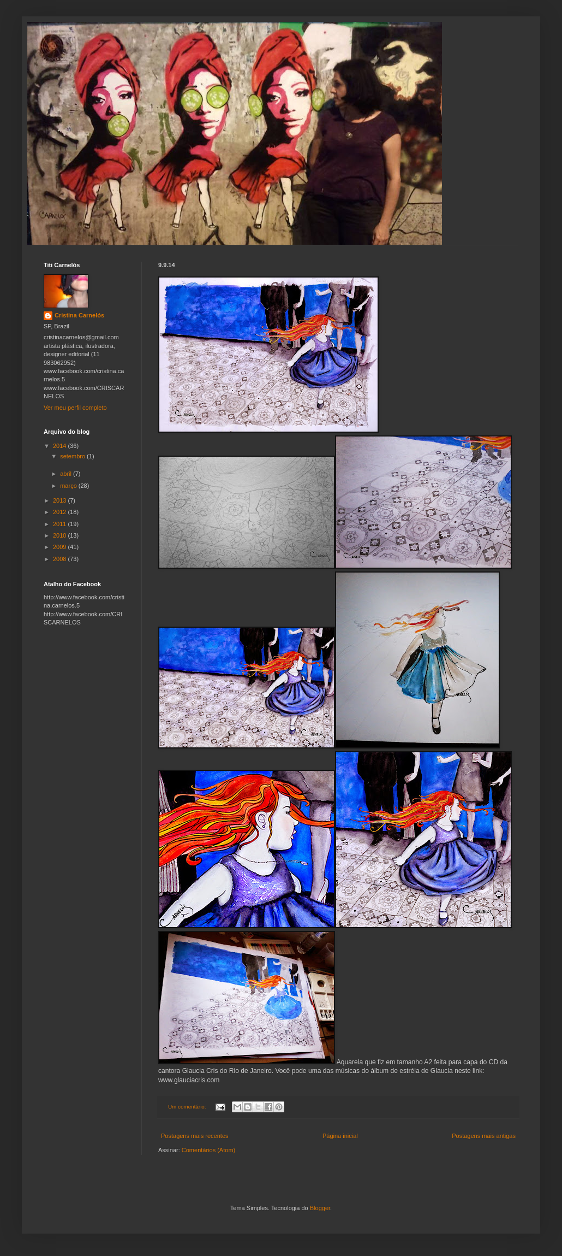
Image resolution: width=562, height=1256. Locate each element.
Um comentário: (187, 1107)
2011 (60, 524)
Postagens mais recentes (195, 1136)
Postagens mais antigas (484, 1136)
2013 (60, 500)
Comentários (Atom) (208, 1150)
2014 (60, 446)
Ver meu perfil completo (75, 407)
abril (66, 473)
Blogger (320, 1208)
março (69, 485)
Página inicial (340, 1136)
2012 (60, 512)
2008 (60, 559)
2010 (60, 535)
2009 (60, 547)
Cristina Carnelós (79, 315)
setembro (73, 456)
